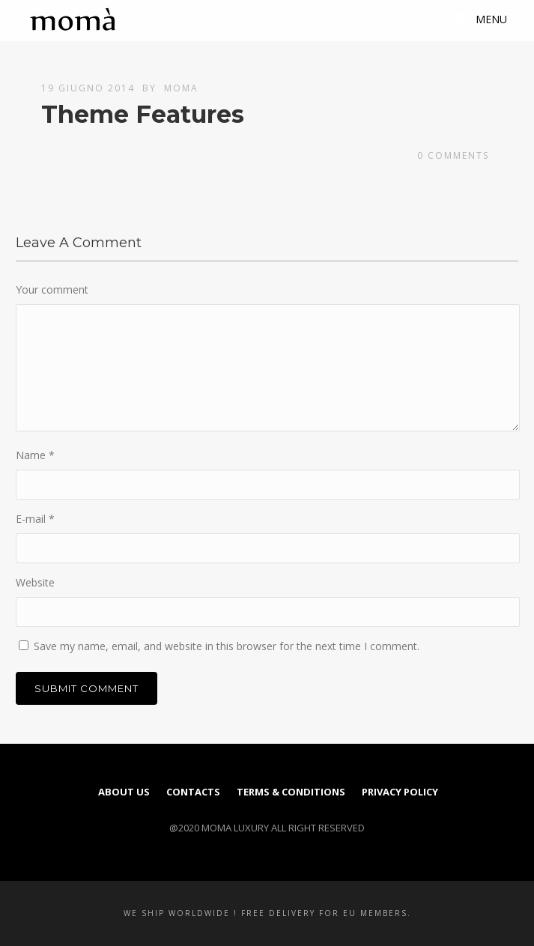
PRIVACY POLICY (400, 791)
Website (35, 582)
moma (181, 88)
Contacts (193, 791)
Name (35, 455)
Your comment (52, 289)
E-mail (35, 519)
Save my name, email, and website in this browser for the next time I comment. (226, 646)
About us (124, 791)
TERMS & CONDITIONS (291, 791)
